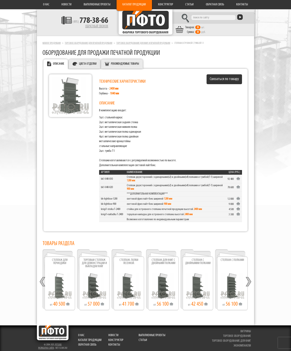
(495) (81, 22)
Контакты (242, 4)
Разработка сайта (46, 345)
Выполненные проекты (97, 4)
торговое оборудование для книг (231, 338)
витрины (246, 329)
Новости (66, 4)
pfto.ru (58, 342)
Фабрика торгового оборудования (145, 23)
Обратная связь (215, 4)
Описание (58, 61)
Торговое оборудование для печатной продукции (88, 40)
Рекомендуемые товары (125, 61)
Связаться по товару (224, 77)
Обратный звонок (87, 27)
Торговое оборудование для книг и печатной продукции (143, 40)
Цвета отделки (88, 61)
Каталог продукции (134, 4)
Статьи (189, 4)
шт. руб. (204, 27)
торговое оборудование (237, 333)
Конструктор (165, 4)
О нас (46, 4)
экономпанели (242, 343)
